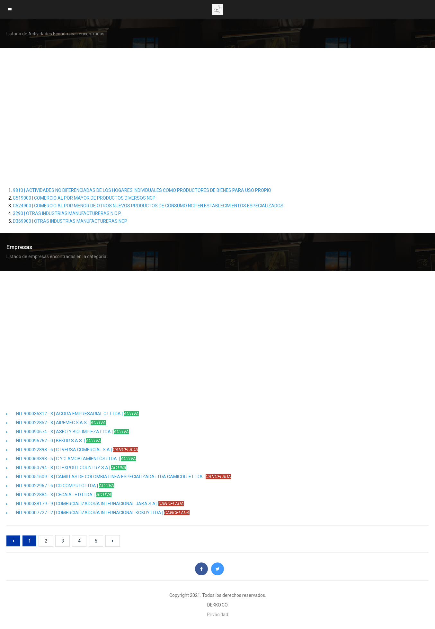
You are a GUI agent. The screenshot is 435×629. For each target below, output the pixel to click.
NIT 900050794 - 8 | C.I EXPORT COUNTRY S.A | (66, 467)
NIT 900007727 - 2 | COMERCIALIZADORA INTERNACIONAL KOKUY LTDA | (98, 512)
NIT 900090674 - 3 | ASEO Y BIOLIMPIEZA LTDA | (67, 431)
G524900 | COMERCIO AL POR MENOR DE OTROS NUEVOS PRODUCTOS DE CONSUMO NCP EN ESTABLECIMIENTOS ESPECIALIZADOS (148, 205)
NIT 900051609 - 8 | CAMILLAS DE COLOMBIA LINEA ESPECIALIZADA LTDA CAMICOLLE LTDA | (118, 476)
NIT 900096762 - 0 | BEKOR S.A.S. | (53, 440)
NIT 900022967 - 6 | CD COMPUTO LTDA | (60, 485)
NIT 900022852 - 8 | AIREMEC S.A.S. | (56, 422)
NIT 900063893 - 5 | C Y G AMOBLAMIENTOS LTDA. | (71, 458)
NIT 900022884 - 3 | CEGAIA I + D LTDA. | (58, 494)
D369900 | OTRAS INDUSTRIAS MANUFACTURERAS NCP (70, 221)
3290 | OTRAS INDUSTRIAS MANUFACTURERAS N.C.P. (67, 213)
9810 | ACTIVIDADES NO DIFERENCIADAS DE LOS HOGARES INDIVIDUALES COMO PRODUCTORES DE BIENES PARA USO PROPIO (142, 190)
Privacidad (217, 614)
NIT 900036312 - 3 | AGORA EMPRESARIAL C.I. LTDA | (72, 413)
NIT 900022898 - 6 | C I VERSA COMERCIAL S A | (72, 449)
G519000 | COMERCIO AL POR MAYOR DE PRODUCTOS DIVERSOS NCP (84, 198)
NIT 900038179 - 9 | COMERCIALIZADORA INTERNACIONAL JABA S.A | (95, 503)
